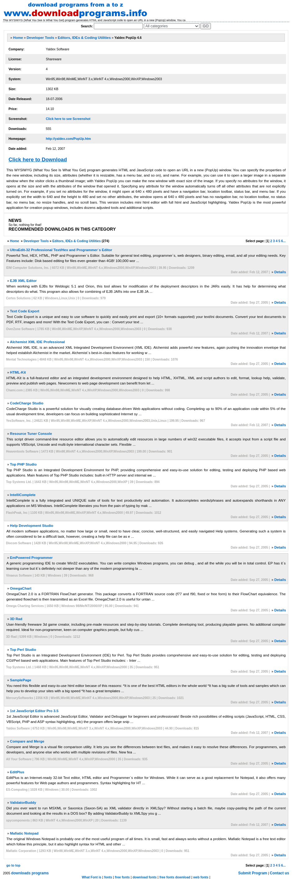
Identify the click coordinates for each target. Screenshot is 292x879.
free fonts (122, 877)
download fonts (145, 877)
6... (283, 241)
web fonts (200, 877)
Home (18, 37)
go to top (13, 865)
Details (280, 272)
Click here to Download (37, 160)
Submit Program (252, 873)
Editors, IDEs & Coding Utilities (84, 37)
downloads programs (30, 873)
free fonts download (174, 877)
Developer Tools (40, 37)
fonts (108, 877)
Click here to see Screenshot (68, 119)
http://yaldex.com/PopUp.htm (68, 138)
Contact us (279, 873)
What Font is (91, 877)
